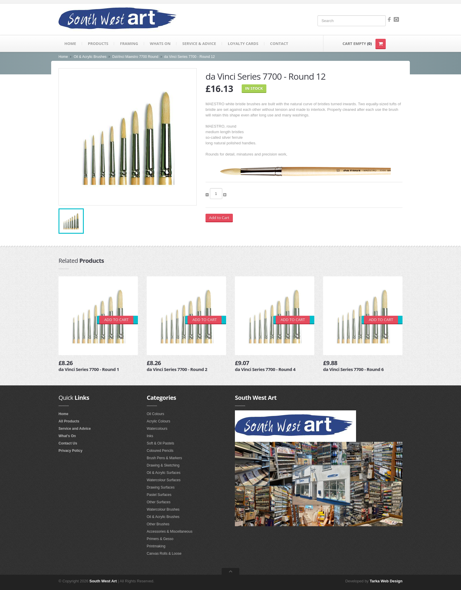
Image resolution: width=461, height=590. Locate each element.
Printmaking (156, 546)
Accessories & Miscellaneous (169, 531)
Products (98, 43)
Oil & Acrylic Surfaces (164, 473)
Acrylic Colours (158, 421)
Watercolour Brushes (163, 509)
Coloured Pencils (160, 451)
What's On (67, 436)
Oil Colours (155, 414)
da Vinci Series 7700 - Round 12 (189, 57)
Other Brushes (158, 524)
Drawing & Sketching (163, 465)
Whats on (160, 43)
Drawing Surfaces (161, 487)
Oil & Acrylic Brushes (90, 57)
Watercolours (157, 429)
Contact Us (68, 443)
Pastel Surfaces (159, 495)
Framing (129, 43)
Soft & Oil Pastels (160, 443)
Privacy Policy (70, 451)
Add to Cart (219, 217)
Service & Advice (199, 43)
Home (70, 43)
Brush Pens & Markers (164, 458)
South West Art (103, 581)
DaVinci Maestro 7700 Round (135, 57)
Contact (279, 43)
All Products (69, 421)
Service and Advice (75, 429)
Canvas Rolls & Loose (164, 553)
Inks (150, 436)
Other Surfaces (159, 502)
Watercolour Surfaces (164, 480)
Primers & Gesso (160, 539)
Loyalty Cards (243, 43)
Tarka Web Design (386, 581)
